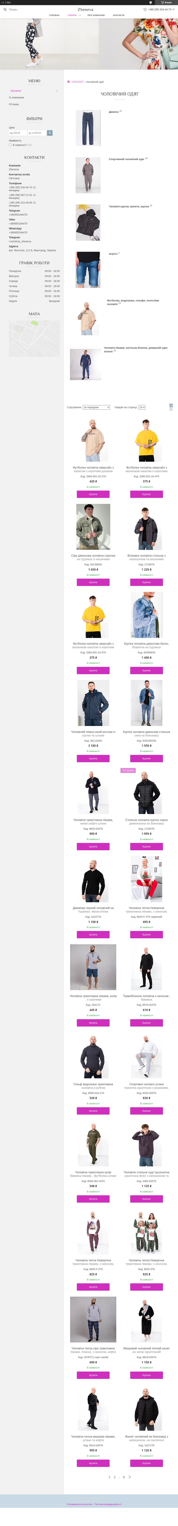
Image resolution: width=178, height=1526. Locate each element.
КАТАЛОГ (78, 81)
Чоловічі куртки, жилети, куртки (129, 206)
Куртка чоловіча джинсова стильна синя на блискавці (146, 733)
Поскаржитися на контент (80, 1504)
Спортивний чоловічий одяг (127, 159)
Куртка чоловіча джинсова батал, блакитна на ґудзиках (146, 645)
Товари (72, 15)
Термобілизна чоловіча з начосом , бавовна (146, 997)
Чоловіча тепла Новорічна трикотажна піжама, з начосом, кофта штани (146, 911)
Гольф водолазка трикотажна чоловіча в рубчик (93, 1086)
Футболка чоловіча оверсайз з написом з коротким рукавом (93, 469)
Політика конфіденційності (108, 1504)
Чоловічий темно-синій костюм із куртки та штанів (93, 733)
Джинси (114, 111)
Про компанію (96, 15)
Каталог (16, 90)
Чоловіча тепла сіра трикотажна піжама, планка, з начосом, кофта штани (93, 1352)
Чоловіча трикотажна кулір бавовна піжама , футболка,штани (93, 1174)
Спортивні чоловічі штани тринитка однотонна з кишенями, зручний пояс (146, 1088)
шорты (113, 253)
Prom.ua (106, 1498)
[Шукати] (5, 9)
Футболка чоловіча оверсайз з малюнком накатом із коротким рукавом (146, 471)
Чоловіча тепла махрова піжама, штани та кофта (93, 1438)
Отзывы (14, 104)
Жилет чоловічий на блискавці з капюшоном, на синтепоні (146, 1438)
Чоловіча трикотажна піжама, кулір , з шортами (93, 997)
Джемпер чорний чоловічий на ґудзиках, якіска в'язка (93, 909)
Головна (54, 15)
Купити (93, 494)
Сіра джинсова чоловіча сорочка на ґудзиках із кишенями (93, 557)
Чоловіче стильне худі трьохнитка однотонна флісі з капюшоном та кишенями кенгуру (146, 1176)
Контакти (118, 15)
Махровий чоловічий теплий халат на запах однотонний (146, 1350)
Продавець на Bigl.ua (89, 1501)
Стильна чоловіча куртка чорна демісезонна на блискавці (147, 821)
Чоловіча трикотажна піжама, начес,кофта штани (93, 821)
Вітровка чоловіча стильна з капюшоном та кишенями (146, 557)
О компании (16, 97)
